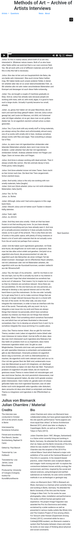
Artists (5, 13)
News (41, 13)
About (47, 13)
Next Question (63, 233)
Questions (15, 13)
